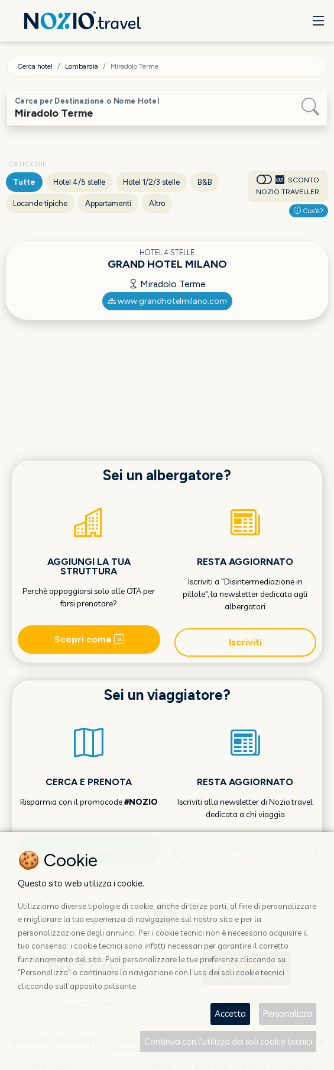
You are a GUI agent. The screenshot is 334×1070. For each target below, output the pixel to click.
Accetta (230, 1013)
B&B (204, 182)
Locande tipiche (40, 203)
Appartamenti (108, 203)
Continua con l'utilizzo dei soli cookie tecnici (228, 1041)
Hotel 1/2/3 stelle (151, 182)
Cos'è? (308, 211)
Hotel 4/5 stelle (79, 182)
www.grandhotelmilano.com (167, 301)
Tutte (24, 182)
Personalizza (287, 1013)
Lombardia (81, 66)
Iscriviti (245, 642)
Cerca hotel (35, 66)
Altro (157, 203)
